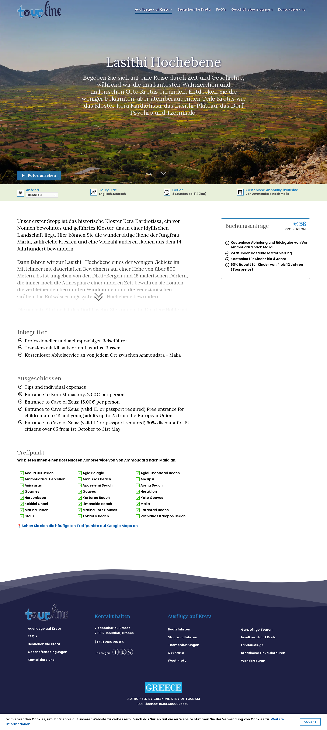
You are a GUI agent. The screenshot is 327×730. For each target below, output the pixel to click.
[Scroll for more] (163, 174)
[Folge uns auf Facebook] (115, 652)
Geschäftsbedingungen (251, 9)
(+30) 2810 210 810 (109, 642)
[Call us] (129, 652)
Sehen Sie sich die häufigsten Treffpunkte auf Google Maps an (77, 526)
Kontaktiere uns (291, 9)
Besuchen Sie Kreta (194, 9)
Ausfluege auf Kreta (153, 9)
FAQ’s (221, 9)
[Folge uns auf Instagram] (122, 652)
